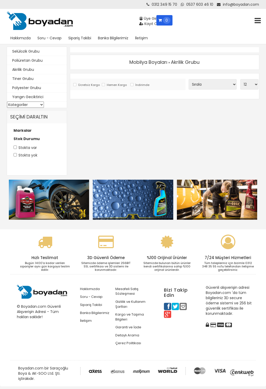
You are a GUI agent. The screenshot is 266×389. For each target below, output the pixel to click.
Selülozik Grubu (25, 51)
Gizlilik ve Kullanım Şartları (130, 304)
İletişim (141, 38)
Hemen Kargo (117, 85)
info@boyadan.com (238, 4)
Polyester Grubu (26, 87)
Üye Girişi (149, 18)
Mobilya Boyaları (148, 62)
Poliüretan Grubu (27, 60)
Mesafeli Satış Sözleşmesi (126, 291)
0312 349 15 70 (162, 4)
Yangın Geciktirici (27, 96)
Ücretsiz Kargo (88, 85)
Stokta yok (27, 155)
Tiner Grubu (23, 78)
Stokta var (27, 147)
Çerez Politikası (128, 343)
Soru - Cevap (49, 38)
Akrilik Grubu (23, 69)
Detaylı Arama (127, 335)
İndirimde (142, 85)
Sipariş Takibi (79, 38)
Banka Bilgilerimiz (113, 38)
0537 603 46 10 (197, 4)
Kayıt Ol (148, 23)
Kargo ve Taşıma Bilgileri (129, 317)
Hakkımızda (20, 38)
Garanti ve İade (128, 327)
